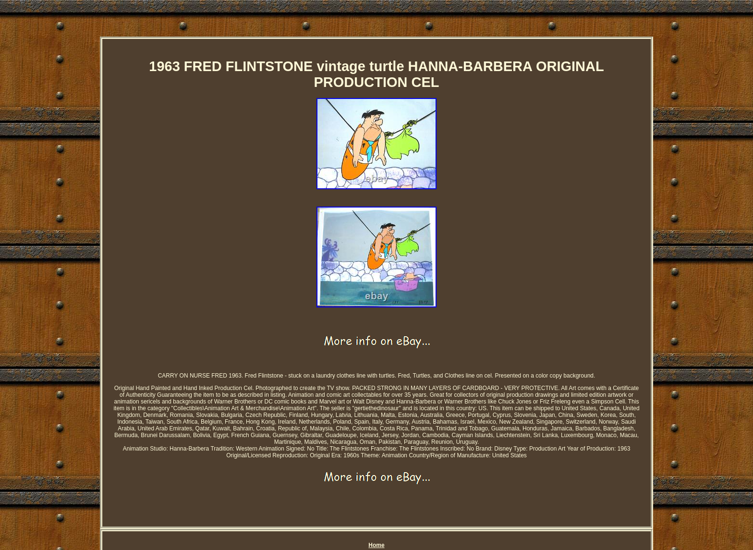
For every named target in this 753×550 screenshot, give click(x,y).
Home (376, 545)
